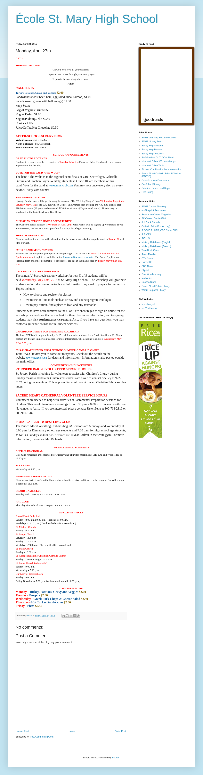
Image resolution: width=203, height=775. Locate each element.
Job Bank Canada (151, 222)
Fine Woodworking (151, 274)
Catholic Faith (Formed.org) (156, 226)
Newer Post (23, 731)
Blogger (115, 757)
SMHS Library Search (153, 141)
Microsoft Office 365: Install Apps (159, 161)
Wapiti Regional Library (154, 290)
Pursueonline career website (78, 257)
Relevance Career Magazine (156, 214)
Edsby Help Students (152, 145)
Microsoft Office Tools (153, 165)
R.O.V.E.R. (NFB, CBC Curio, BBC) (160, 230)
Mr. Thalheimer (149, 308)
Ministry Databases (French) (156, 246)
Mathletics (147, 278)
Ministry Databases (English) (156, 242)
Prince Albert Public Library (156, 286)
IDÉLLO (146, 238)
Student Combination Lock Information (161, 169)
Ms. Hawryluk (149, 304)
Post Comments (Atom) (42, 736)
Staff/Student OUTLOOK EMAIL (158, 157)
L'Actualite (147, 262)
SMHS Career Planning (154, 206)
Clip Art (145, 270)
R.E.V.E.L (147, 234)
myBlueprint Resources (154, 210)
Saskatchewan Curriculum (155, 180)
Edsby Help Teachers (153, 153)
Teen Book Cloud (150, 250)
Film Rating (147, 192)
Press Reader (149, 254)
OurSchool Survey (151, 184)
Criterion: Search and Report (156, 188)
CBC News (147, 266)
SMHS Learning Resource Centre (159, 137)
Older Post (120, 731)
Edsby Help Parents (152, 149)
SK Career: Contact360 (154, 218)
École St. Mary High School (87, 18)
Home (72, 731)
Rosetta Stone (149, 282)
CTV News (147, 258)
